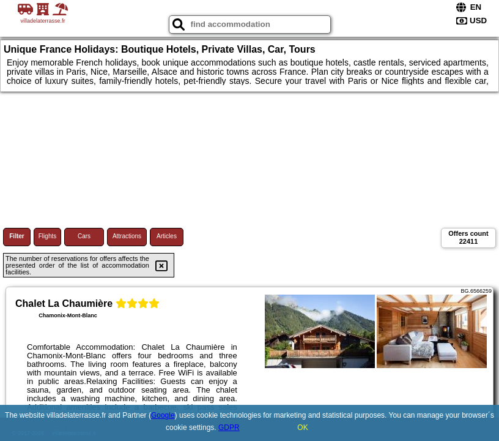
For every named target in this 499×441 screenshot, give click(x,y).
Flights (47, 236)
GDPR (229, 427)
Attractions (127, 236)
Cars (84, 236)
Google (163, 415)
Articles (167, 236)
